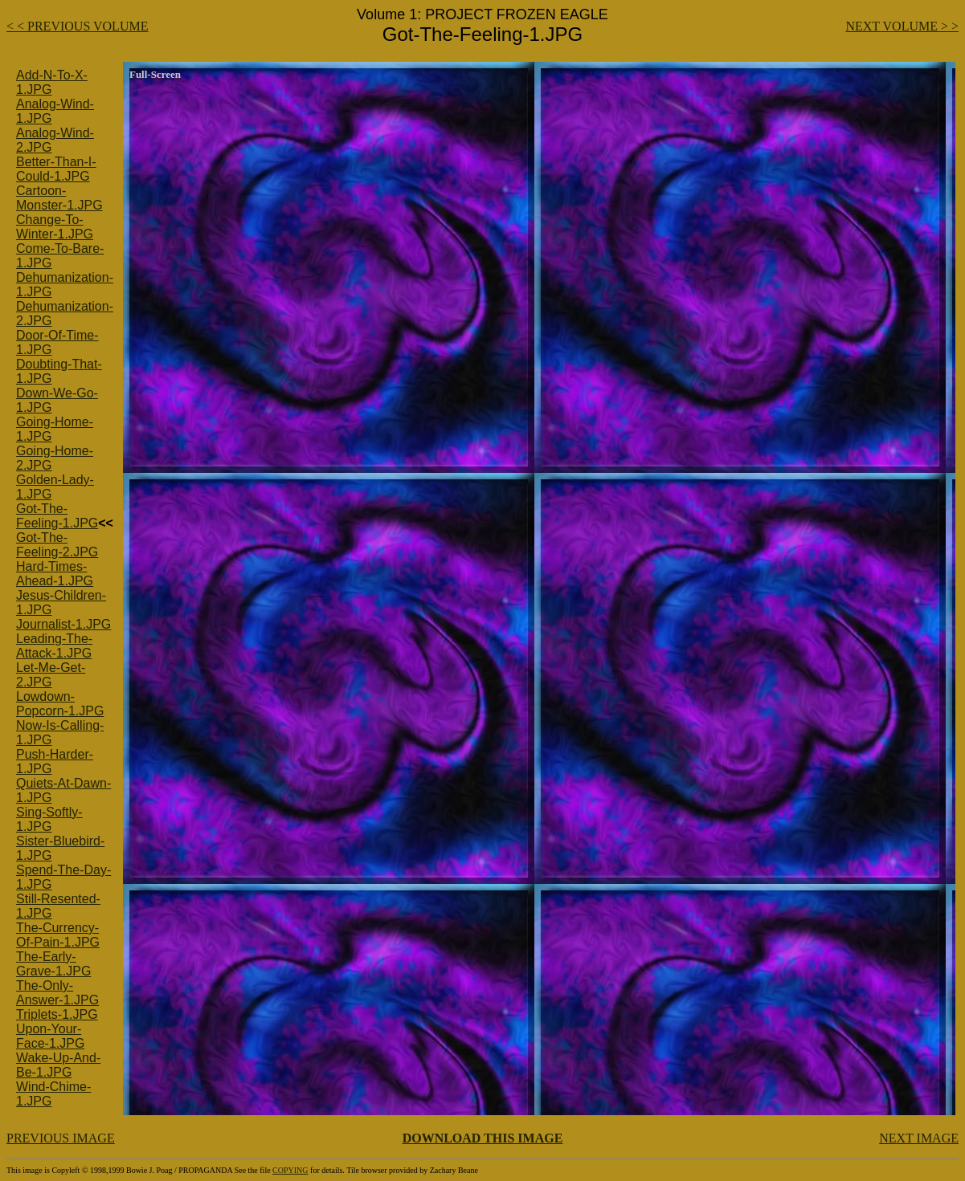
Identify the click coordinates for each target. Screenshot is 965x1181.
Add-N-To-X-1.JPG (52, 82)
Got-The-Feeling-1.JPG (57, 516)
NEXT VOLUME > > (902, 26)
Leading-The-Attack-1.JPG (54, 646)
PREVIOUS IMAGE (60, 1138)
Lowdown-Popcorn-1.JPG (60, 704)
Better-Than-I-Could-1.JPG (56, 169)
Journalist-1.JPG (63, 624)
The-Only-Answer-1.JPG (57, 993)
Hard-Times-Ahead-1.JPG (54, 574)
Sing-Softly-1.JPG (49, 819)
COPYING (290, 1170)
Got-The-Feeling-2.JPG (57, 545)
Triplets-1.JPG (57, 1014)
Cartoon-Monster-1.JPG (59, 198)
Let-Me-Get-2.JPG (50, 675)
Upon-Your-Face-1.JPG (50, 1036)
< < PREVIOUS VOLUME (77, 26)
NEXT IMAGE (919, 1138)
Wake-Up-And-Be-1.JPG (58, 1065)
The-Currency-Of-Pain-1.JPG (58, 935)
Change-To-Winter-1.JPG (54, 227)
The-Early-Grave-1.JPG (53, 964)
